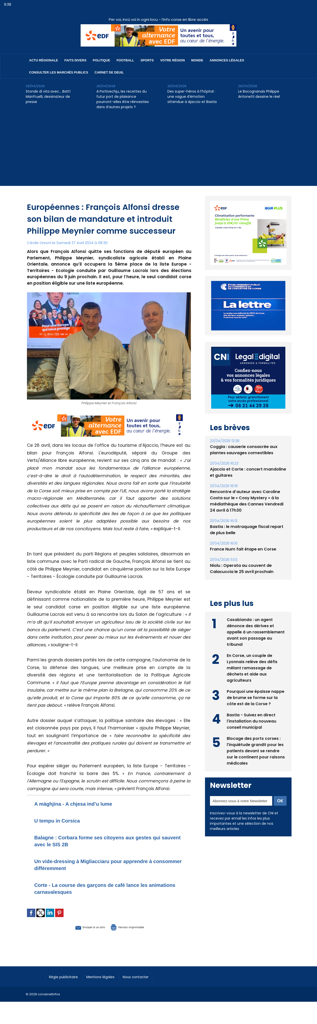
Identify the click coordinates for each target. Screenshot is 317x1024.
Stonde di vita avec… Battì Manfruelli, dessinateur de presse (48, 96)
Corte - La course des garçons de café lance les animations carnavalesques (101, 888)
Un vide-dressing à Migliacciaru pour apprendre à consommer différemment (104, 864)
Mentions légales (106, 976)
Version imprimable (134, 927)
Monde (197, 60)
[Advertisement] (158, 151)
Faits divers (76, 60)
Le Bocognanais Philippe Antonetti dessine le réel (259, 94)
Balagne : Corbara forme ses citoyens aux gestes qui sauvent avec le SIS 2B (103, 841)
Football (125, 60)
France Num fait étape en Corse (242, 549)
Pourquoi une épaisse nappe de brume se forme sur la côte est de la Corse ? (255, 697)
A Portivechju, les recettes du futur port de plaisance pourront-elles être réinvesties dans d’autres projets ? (122, 99)
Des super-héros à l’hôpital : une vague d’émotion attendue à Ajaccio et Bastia (192, 96)
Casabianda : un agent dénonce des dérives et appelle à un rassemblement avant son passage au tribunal (256, 631)
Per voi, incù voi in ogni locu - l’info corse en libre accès (158, 19)
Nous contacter (144, 976)
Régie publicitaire (65, 976)
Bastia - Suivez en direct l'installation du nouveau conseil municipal (251, 721)
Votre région (172, 60)
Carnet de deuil (109, 72)
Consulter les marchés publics (58, 72)
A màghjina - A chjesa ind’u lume (80, 803)
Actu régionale (43, 60)
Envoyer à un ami (82, 927)
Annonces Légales (227, 60)
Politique (101, 60)
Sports (147, 60)
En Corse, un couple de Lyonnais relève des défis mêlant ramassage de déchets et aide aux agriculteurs (252, 667)
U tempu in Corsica (61, 820)
